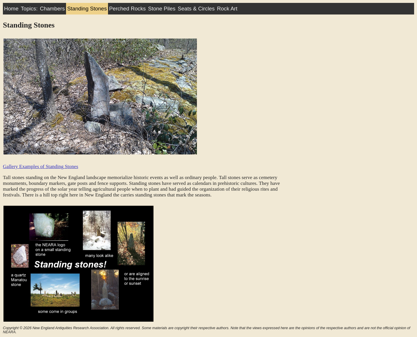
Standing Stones (87, 9)
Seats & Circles (196, 9)
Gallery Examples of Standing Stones (40, 166)
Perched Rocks (127, 9)
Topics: (29, 9)
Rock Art (227, 9)
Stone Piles (161, 9)
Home (11, 9)
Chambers (52, 9)
